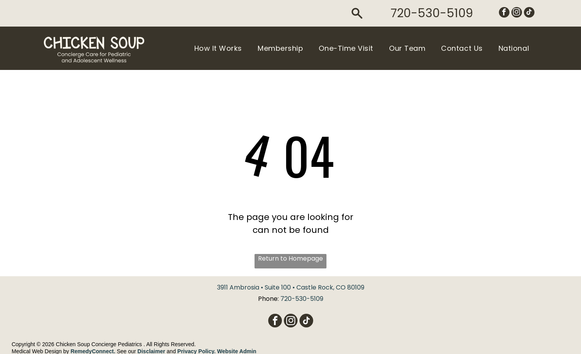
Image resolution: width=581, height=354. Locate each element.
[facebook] (504, 13)
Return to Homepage (290, 258)
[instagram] (516, 13)
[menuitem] (218, 48)
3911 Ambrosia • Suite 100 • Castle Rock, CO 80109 (290, 287)
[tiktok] (529, 13)
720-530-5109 (432, 13)
